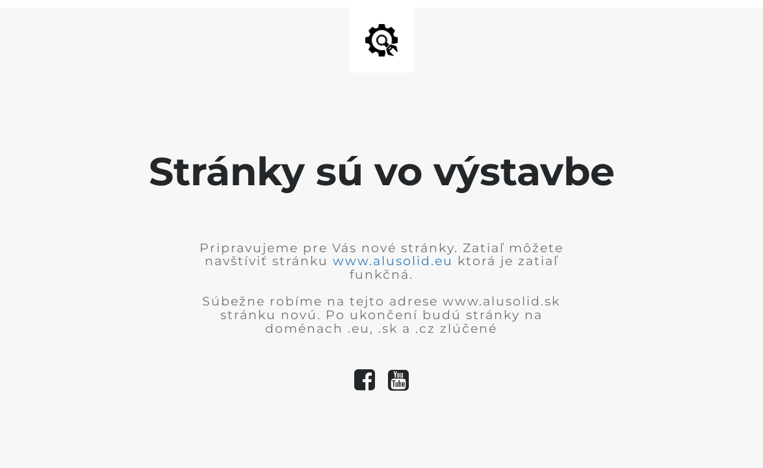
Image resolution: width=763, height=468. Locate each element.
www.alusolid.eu (393, 261)
